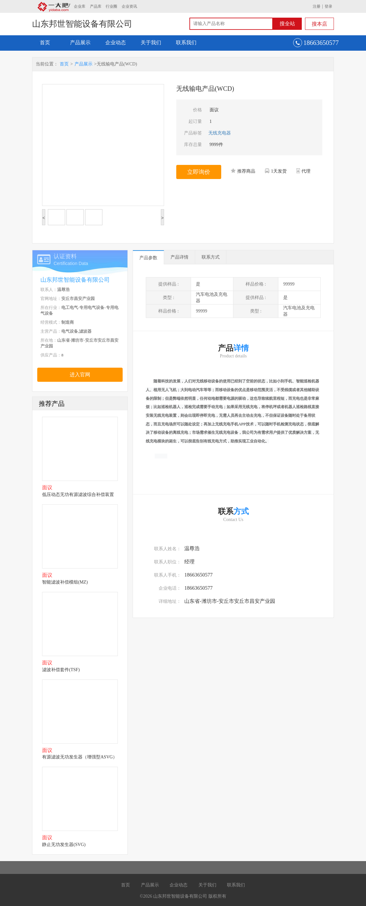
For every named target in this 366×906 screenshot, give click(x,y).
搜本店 (319, 24)
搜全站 (287, 23)
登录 (328, 6)
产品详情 (179, 257)
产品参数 (148, 257)
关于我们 (151, 42)
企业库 (79, 6)
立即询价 (198, 172)
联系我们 (186, 42)
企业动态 (115, 42)
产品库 (95, 6)
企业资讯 (129, 6)
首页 (45, 42)
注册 (316, 6)
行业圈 (111, 6)
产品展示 (80, 42)
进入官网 (80, 374)
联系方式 (211, 257)
